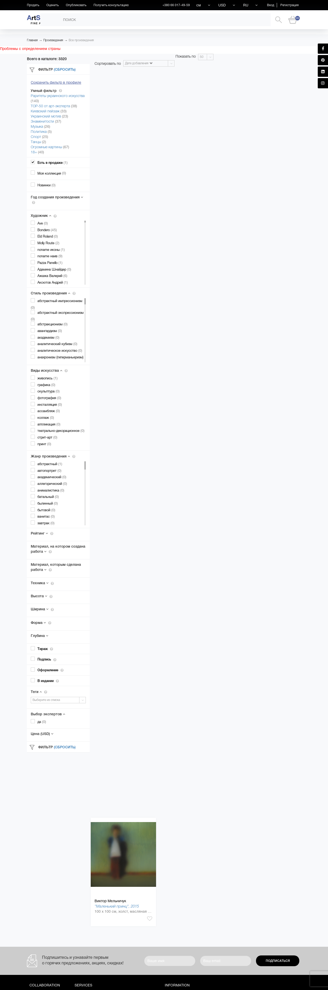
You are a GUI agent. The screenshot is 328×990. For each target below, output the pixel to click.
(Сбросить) (65, 69)
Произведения (53, 40)
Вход (270, 5)
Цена (42, 734)
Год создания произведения (57, 199)
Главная (32, 40)
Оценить (52, 5)
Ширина (42, 609)
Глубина (39, 636)
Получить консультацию (111, 5)
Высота (42, 596)
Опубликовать (76, 5)
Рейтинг (42, 533)
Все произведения (81, 40)
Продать (33, 5)
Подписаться (278, 961)
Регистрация (289, 5)
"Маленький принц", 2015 (117, 906)
